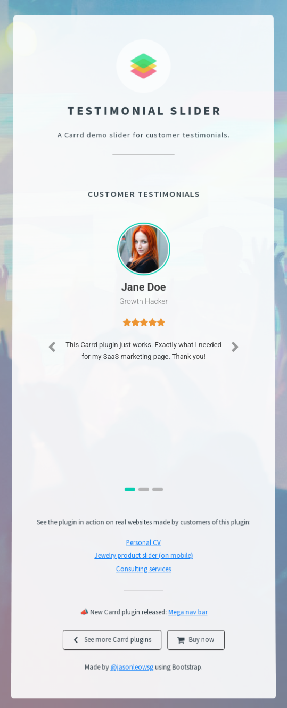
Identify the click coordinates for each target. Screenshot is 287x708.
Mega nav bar (188, 615)
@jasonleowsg (131, 672)
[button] (52, 350)
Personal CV (143, 544)
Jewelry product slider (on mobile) (143, 557)
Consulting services (143, 570)
